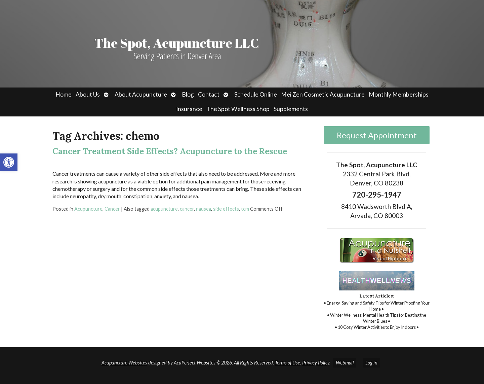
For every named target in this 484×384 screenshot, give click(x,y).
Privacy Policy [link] (315, 362)
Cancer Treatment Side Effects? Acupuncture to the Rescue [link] (169, 151)
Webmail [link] (345, 362)
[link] (8, 162)
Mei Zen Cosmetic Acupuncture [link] (323, 94)
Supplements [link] (291, 108)
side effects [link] (226, 209)
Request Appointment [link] (377, 135)
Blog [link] (188, 94)
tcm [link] (245, 209)
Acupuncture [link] (88, 209)
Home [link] (63, 94)
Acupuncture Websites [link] (124, 362)
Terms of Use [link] (287, 362)
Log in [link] (371, 362)
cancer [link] (187, 209)
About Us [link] (88, 94)
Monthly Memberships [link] (399, 94)
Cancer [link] (112, 209)
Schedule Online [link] (255, 94)
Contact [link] (208, 94)
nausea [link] (203, 209)
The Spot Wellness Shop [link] (238, 108)
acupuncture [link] (164, 209)
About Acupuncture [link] (141, 94)
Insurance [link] (189, 108)
